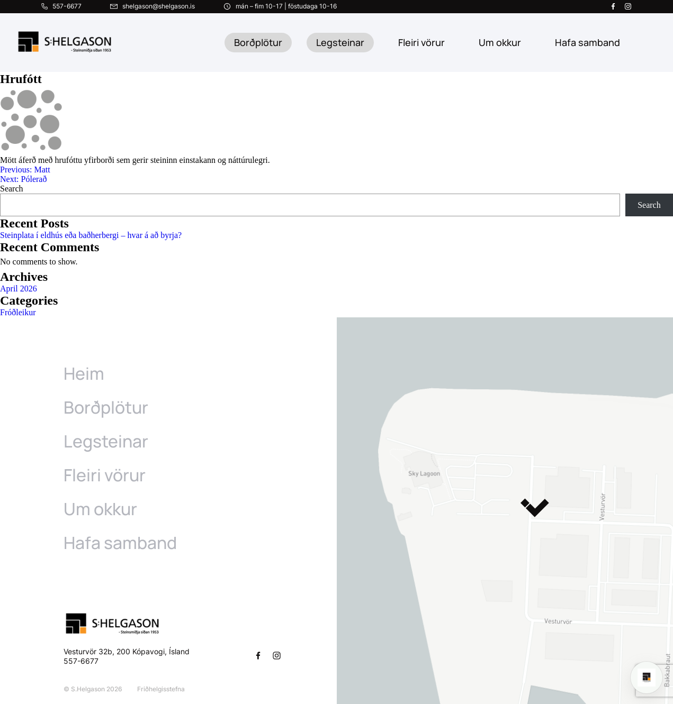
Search (11, 188)
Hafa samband (120, 542)
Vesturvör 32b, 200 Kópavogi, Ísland (127, 651)
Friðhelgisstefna (161, 689)
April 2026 (18, 288)
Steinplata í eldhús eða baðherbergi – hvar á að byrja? (91, 235)
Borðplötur (258, 42)
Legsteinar (340, 42)
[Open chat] (646, 677)
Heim (84, 373)
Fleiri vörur (421, 42)
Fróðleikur (18, 312)
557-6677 (82, 660)
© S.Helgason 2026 (93, 689)
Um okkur (100, 508)
